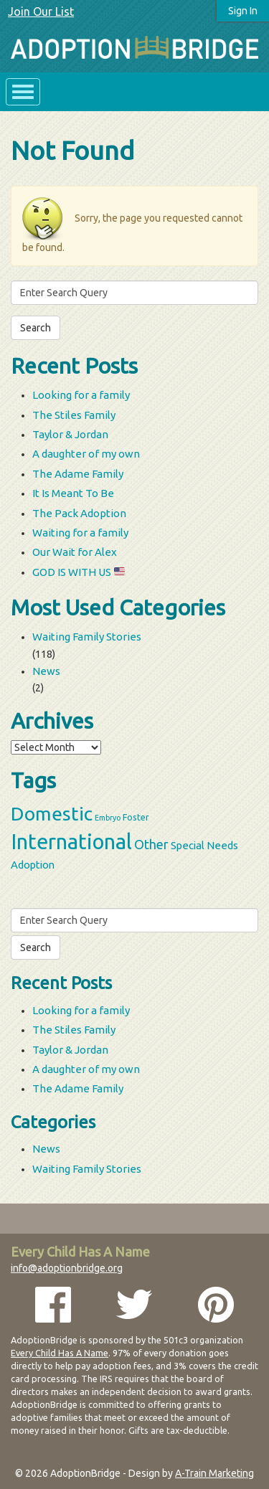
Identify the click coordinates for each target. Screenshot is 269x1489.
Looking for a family (81, 395)
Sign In (243, 10)
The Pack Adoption (79, 513)
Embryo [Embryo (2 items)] (108, 817)
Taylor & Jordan (70, 434)
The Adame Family (77, 474)
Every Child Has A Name (59, 1353)
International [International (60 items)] (71, 842)
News (46, 671)
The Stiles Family (73, 415)
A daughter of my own (86, 454)
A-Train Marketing (214, 1473)
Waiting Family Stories (86, 636)
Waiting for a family (80, 532)
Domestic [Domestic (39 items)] (52, 813)
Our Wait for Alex (74, 552)
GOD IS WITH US (78, 572)
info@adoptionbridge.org (67, 1268)
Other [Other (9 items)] (151, 844)
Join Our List (41, 11)
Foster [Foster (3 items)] (136, 817)
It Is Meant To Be (73, 493)
